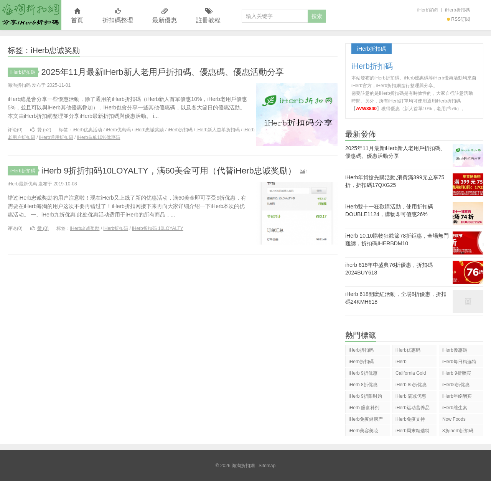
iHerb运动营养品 (412, 407)
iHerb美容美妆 (363, 430)
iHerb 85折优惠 (411, 384)
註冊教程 (208, 15)
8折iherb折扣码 (457, 430)
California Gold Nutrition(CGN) (410, 374)
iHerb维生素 (454, 407)
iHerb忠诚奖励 (149, 129)
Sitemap (267, 465)
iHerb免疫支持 (410, 419)
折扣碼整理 (117, 15)
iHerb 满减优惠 (410, 396)
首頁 (77, 15)
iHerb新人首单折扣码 (218, 129)
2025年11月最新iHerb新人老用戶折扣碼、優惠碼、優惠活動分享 (162, 72)
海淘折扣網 (30, 15)
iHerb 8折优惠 (363, 384)
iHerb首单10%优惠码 (98, 137)
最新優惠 (164, 15)
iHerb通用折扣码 (56, 137)
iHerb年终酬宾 (457, 396)
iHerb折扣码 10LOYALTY (157, 228)
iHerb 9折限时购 (365, 396)
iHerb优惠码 (118, 129)
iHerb (401, 361)
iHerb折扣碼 (457, 10)
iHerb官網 (427, 10)
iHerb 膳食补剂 (364, 407)
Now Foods (454, 419)
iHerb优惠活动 (87, 129)
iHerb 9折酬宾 (456, 373)
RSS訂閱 (458, 19)
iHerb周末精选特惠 (412, 432)
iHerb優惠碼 (454, 350)
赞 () (40, 129)
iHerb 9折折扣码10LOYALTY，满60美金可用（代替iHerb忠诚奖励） (168, 170)
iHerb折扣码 (180, 129)
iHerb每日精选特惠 (459, 363)
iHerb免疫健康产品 (366, 421)
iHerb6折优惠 (456, 384)
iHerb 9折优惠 (363, 373)
